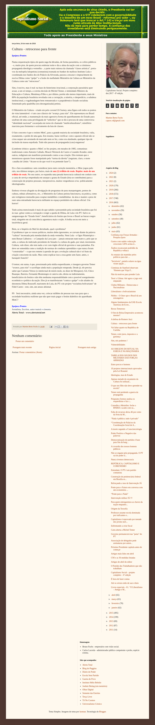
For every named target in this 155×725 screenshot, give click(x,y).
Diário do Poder (89, 672)
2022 (111, 177)
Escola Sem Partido (90, 675)
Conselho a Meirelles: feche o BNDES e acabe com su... (123, 406)
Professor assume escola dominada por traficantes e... (125, 514)
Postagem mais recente (22, 347)
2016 (111, 202)
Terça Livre (87, 697)
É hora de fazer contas (120, 579)
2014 (111, 617)
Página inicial (55, 347)
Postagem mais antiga (87, 347)
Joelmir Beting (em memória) (94, 686)
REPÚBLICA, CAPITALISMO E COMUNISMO (125, 464)
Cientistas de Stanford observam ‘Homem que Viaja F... (124, 269)
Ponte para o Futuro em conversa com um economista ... (127, 488)
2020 (111, 185)
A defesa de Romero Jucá (121, 319)
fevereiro (115, 603)
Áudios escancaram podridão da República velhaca (124, 249)
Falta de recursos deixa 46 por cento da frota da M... (126, 413)
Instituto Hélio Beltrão (91, 682)
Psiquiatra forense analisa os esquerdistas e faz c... (123, 400)
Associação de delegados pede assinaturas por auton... (123, 542)
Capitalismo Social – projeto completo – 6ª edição (123, 573)
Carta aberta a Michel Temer (123, 530)
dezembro (115, 206)
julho (113, 223)
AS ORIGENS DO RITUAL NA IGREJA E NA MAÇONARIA (125, 350)
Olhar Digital (87, 689)
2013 (111, 621)
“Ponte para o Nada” (119, 494)
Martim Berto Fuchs (114, 118)
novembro (115, 210)
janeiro (114, 608)
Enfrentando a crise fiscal (121, 526)
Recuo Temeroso (118, 309)
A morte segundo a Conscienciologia (126, 429)
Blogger (102, 712)
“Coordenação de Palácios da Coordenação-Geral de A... (123, 424)
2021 (111, 181)
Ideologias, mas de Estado (122, 375)
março (114, 599)
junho (114, 227)
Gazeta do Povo (89, 679)
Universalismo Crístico (92, 704)
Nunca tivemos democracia (122, 459)
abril (113, 595)
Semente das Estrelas (91, 693)
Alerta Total (87, 665)
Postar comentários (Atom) (30, 352)
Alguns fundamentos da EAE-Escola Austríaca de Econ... (126, 303)
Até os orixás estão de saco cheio (125, 583)
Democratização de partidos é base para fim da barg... (125, 441)
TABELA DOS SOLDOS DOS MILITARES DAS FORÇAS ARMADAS (124, 358)
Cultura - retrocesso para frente (124, 323)
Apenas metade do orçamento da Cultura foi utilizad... (124, 380)
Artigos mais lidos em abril (122, 554)
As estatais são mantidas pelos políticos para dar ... (123, 256)
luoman (83, 712)
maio (113, 231)
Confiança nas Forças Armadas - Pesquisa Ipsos (124, 236)
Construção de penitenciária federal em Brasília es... (126, 478)
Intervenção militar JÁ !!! (121, 498)
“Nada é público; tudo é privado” (125, 418)
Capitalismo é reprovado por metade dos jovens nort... (126, 520)
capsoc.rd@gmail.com (115, 120)
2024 (111, 173)
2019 (111, 190)
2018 (111, 194)
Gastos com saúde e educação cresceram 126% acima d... (123, 242)
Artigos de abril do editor (121, 562)
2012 (111, 625)
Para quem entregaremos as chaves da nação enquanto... (127, 503)
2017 (111, 198)
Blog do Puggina (89, 668)
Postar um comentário (25, 341)
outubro (114, 214)
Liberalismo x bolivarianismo (123, 291)
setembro (115, 219)
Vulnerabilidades (118, 345)
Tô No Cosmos (88, 700)
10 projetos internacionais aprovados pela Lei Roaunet (126, 369)
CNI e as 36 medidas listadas (123, 558)
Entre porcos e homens (120, 364)
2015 (111, 613)
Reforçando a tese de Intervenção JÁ (126, 483)
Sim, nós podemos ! (119, 341)
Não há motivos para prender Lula (125, 274)
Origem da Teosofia (119, 509)
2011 (111, 630)
